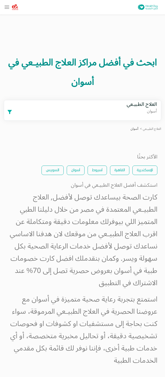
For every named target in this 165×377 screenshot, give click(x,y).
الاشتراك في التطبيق (128, 283)
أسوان (75, 170)
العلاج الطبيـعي (152, 129)
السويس (52, 170)
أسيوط (97, 170)
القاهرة (119, 170)
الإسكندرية (145, 170)
